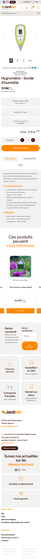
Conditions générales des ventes (15, 522)
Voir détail (20, 311)
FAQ (35, 2)
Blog (12, 2)
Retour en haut (10, 448)
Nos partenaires (8, 535)
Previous (4, 37)
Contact (26, 2)
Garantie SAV (30, 159)
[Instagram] (7, 2)
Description (10, 159)
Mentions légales (8, 519)
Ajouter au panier (20, 148)
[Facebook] (4, 2)
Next (36, 37)
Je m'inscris (29, 346)
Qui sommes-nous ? (10, 538)
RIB (2, 514)
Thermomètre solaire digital (20, 287)
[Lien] (24, 470)
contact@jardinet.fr (9, 426)
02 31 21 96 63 (7, 443)
